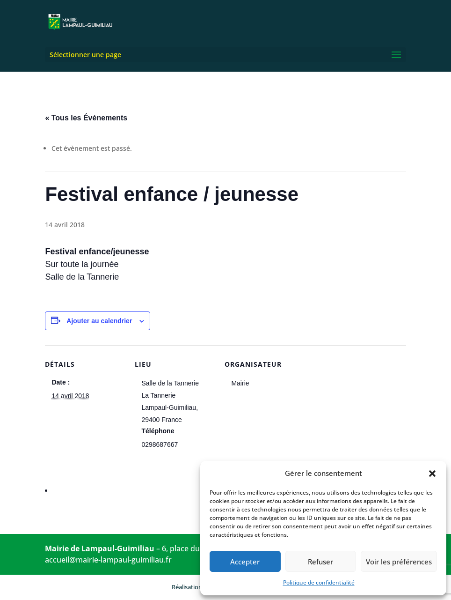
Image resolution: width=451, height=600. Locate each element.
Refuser (320, 561)
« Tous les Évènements (86, 118)
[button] (432, 473)
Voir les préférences (399, 561)
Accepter (245, 561)
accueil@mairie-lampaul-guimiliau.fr (108, 560)
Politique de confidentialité (319, 582)
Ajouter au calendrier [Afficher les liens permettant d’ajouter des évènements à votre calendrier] (99, 321)
